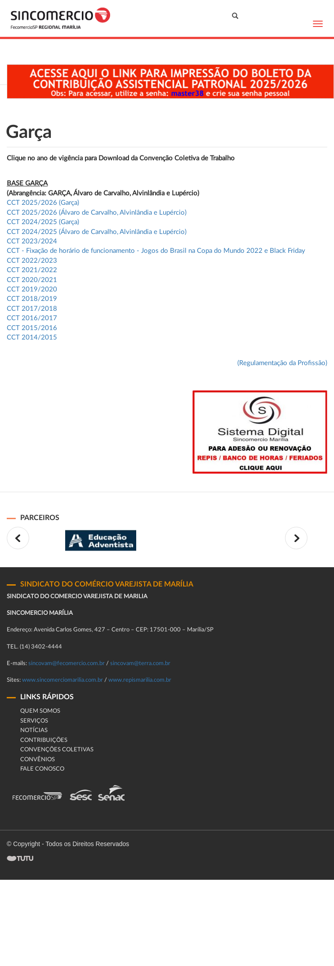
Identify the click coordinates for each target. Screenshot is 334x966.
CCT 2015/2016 (32, 328)
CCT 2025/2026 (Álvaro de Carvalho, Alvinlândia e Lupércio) (97, 212)
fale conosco (42, 769)
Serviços (34, 721)
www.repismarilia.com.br (139, 680)
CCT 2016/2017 (32, 318)
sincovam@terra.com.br (140, 663)
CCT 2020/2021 (32, 280)
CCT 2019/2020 (32, 289)
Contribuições (43, 740)
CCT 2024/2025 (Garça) (43, 222)
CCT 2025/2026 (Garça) (43, 202)
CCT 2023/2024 (32, 241)
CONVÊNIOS (37, 760)
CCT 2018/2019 (32, 299)
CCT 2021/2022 (32, 270)
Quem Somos (40, 711)
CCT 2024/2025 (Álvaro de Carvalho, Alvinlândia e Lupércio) (97, 232)
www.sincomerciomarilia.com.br (62, 680)
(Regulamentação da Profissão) (282, 363)
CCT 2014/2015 (32, 337)
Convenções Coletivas (57, 750)
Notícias (34, 730)
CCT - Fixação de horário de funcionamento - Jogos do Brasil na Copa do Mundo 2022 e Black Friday (156, 250)
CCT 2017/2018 (32, 308)
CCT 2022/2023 (32, 260)
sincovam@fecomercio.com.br (66, 663)
